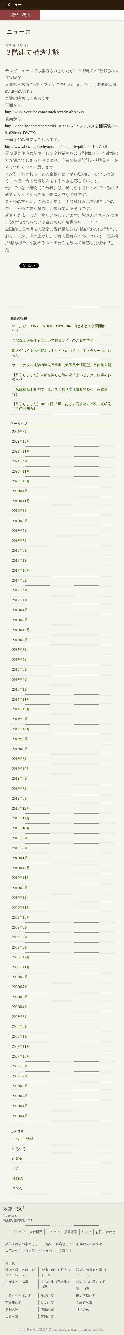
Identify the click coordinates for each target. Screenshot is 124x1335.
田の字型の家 (86, 1296)
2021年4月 (20, 461)
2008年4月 (20, 1007)
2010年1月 (20, 898)
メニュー (12, 5)
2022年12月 (21, 441)
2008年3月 (20, 1017)
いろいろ (19, 1149)
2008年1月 (20, 1036)
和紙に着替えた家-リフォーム (91, 1272)
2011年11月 (21, 818)
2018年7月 (20, 531)
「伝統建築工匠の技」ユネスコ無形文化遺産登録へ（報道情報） (60, 392)
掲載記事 (70, 1232)
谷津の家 (82, 1309)
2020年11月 (21, 471)
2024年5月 (20, 432)
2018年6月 (20, 541)
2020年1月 (20, 491)
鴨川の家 (82, 1289)
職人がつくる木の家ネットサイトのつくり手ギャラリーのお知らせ (61, 353)
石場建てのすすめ (89, 1244)
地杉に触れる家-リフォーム (56, 1272)
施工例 (10, 1263)
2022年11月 (21, 451)
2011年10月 (21, 828)
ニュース (53, 1232)
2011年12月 (21, 808)
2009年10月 (21, 917)
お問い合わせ (105, 1232)
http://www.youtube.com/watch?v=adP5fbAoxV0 (45, 112)
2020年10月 (21, 481)
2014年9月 (20, 719)
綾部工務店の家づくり (21, 1244)
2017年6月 (20, 580)
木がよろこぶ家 (16, 1282)
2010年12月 (21, 868)
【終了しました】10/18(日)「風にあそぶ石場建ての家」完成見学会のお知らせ (61, 406)
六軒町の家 (84, 1303)
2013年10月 (21, 729)
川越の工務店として (57, 1244)
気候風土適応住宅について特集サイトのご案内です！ (54, 340)
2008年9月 (20, 977)
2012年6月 (20, 789)
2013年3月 (20, 759)
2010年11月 (21, 878)
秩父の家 (47, 1303)
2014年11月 (21, 699)
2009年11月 (21, 908)
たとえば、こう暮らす (55, 1251)
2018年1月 (20, 560)
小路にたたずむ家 (18, 1296)
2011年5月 (20, 838)
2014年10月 (21, 709)
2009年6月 (20, 927)
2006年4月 (20, 1116)
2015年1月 (20, 689)
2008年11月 (21, 967)
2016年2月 (20, 620)
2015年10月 (21, 630)
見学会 (17, 1188)
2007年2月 (20, 1096)
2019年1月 (20, 511)
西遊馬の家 (13, 1303)
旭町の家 (47, 1296)
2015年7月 (20, 660)
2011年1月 (20, 858)
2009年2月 (20, 947)
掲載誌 (17, 1178)
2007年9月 (20, 1066)
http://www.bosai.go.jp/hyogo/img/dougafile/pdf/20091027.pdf (56, 146)
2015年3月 (20, 669)
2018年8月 (20, 521)
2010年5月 (20, 888)
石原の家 (47, 1317)
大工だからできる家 (20, 1251)
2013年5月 (20, 749)
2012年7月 (20, 779)
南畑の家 (47, 1309)
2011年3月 (20, 848)
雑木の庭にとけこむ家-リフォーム (20, 1272)
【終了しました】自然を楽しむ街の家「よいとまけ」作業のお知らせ (61, 377)
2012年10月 (21, 769)
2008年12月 (21, 957)
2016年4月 (20, 610)
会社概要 (35, 1232)
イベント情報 (22, 1139)
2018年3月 (20, 550)
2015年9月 (20, 640)
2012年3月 (20, 798)
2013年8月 (20, 739)
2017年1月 (20, 600)
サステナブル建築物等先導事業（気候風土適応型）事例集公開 (61, 365)
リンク (86, 1232)
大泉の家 (11, 1317)
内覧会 (17, 1159)
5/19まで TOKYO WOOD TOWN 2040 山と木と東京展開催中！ (58, 328)
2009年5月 (20, 937)
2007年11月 (21, 1047)
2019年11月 (21, 501)
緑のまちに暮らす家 (91, 1282)
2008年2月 (20, 1027)
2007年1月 (20, 1106)
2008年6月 (20, 997)
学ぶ (15, 1168)
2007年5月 (20, 1086)
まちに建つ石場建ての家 (55, 1284)
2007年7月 (20, 1076)
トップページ (15, 1232)
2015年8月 (20, 650)
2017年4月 (20, 590)
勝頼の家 (11, 1309)
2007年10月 (21, 1056)
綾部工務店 (20, 15)
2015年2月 (20, 680)
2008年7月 (20, 987)
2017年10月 (21, 570)
